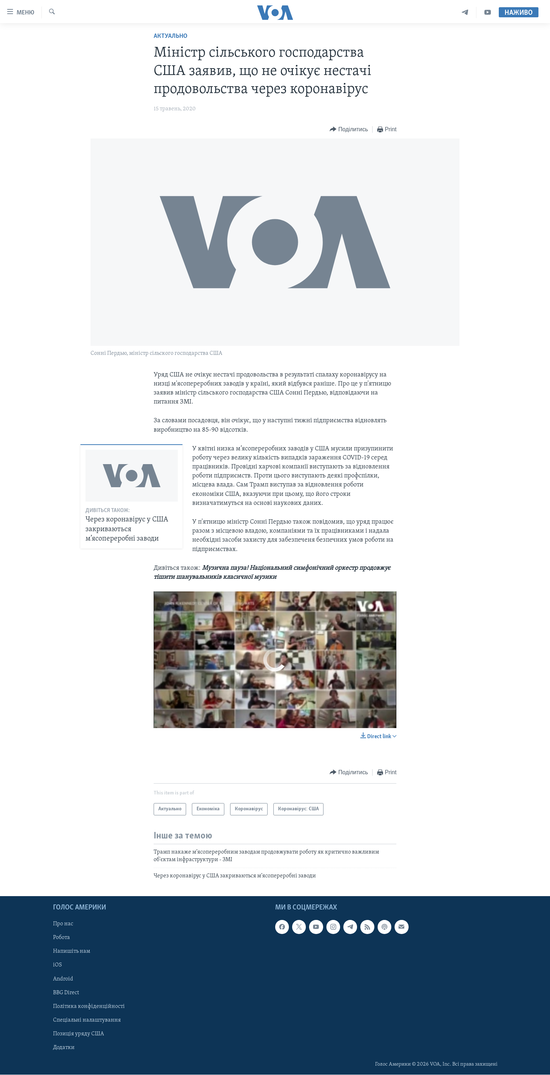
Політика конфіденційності (89, 1006)
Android (63, 979)
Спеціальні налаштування (87, 1020)
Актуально (171, 36)
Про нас (63, 924)
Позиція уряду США (78, 1034)
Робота (61, 938)
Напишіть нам (71, 952)
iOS (57, 965)
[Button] (349, 130)
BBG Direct (66, 993)
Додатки (64, 1047)
